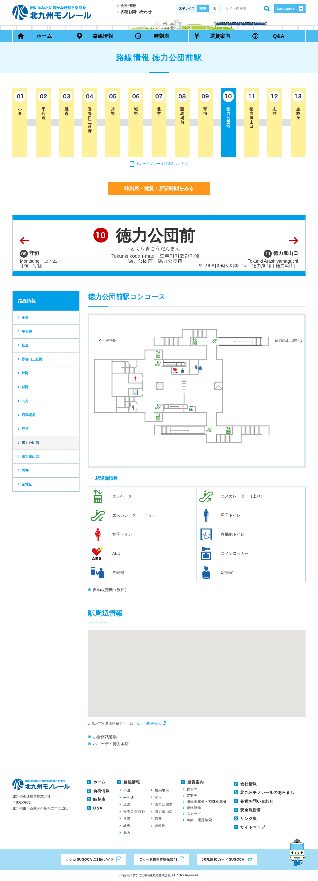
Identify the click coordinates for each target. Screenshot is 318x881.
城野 (25, 387)
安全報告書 (250, 810)
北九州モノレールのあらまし (267, 792)
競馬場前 (29, 415)
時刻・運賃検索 (199, 820)
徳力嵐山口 (30, 456)
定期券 (192, 796)
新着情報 (101, 791)
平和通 (27, 331)
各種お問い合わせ (136, 12)
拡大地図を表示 (149, 723)
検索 (267, 8)
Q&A (279, 36)
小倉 (25, 317)
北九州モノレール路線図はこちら (162, 164)
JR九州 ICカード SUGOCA (223, 859)
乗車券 (192, 789)
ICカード (194, 814)
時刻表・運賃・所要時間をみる (159, 188)
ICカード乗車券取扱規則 (158, 859)
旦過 (25, 345)
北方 (25, 401)
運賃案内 (220, 36)
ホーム (44, 36)
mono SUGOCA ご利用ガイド (90, 859)
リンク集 (248, 818)
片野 (25, 373)
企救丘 (27, 484)
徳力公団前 (30, 443)
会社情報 (128, 5)
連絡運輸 (194, 808)
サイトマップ (252, 827)
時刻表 (161, 36)
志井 (25, 470)
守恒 (25, 429)
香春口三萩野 (32, 359)
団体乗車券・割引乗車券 (207, 802)
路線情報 (103, 36)
